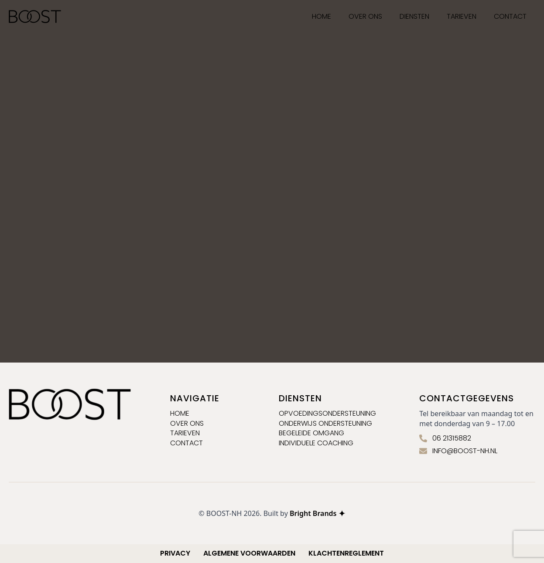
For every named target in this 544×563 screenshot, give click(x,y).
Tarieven (461, 16)
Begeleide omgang (311, 433)
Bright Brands (318, 513)
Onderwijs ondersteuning (325, 423)
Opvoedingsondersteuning (327, 413)
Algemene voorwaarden (249, 553)
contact (186, 443)
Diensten (414, 16)
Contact (510, 16)
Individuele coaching (316, 443)
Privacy (175, 553)
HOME (321, 16)
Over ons (365, 16)
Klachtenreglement (346, 553)
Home (179, 413)
